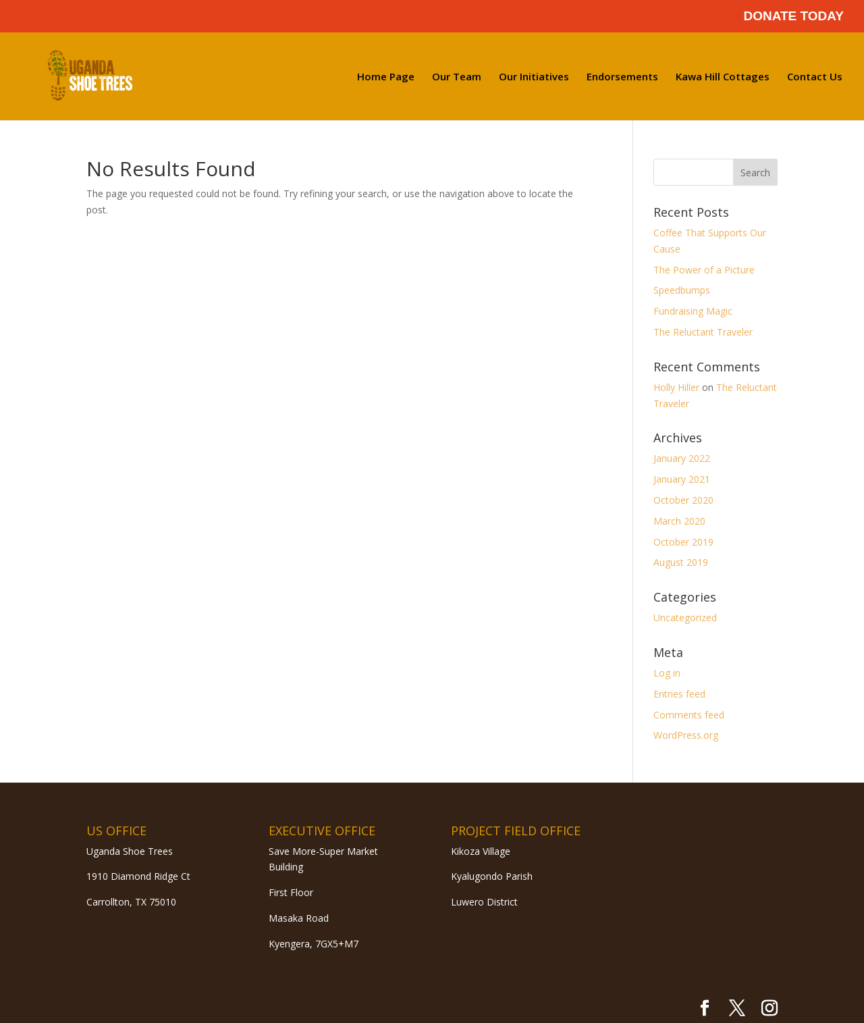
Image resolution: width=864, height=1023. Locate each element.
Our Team (456, 77)
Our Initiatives (534, 77)
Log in (666, 672)
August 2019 (680, 562)
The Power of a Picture (704, 269)
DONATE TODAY (793, 16)
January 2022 (681, 458)
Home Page (385, 77)
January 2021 (681, 479)
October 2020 (683, 500)
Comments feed (688, 714)
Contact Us (814, 77)
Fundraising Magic (692, 311)
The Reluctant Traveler (703, 331)
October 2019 (683, 541)
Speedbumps (681, 290)
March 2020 (679, 521)
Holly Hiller (676, 387)
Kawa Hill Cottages (723, 77)
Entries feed (679, 693)
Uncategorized (685, 617)
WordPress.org (685, 735)
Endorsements (622, 77)
